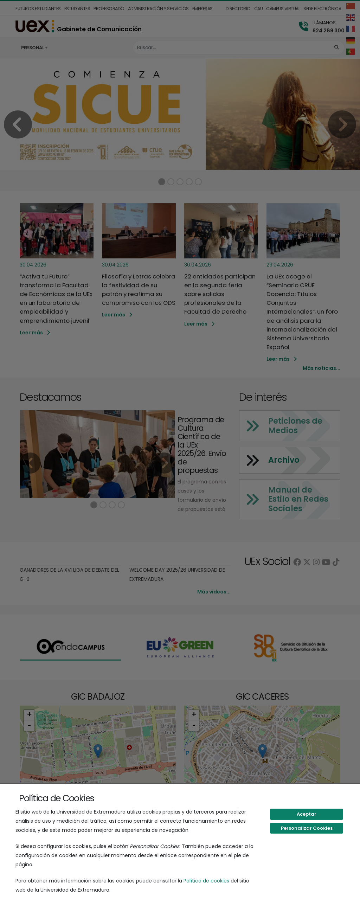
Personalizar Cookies (307, 828)
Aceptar (306, 814)
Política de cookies (206, 880)
